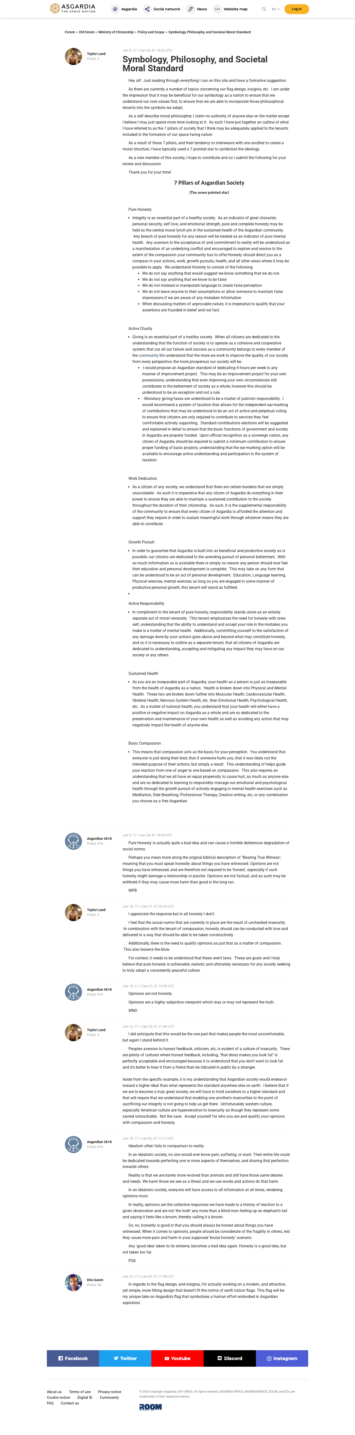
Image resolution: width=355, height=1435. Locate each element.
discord (233, 1358)
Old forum (86, 32)
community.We (152, 355)
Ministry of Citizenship (116, 32)
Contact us (70, 1403)
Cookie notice (58, 1397)
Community (109, 1397)
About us (54, 1392)
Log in (297, 10)
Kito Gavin (95, 1280)
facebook (76, 1358)
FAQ (50, 1403)
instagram (285, 1358)
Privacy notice (109, 1392)
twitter (128, 1358)
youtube (180, 1358)
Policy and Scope (151, 32)
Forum (70, 32)
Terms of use (80, 1392)
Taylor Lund (96, 54)
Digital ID (84, 1397)
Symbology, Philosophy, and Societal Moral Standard (209, 32)
